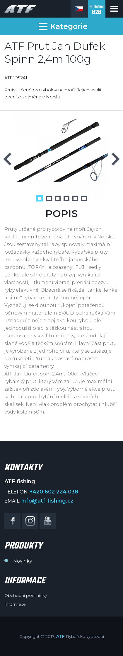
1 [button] (39, 198)
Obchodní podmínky (25, 595)
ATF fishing (20, 9)
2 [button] (49, 198)
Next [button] (116, 159)
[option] (61, 159)
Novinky (22, 561)
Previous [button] (7, 159)
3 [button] (58, 198)
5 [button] (75, 198)
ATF (60, 636)
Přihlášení (96, 10)
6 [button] (84, 198)
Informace (15, 604)
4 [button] (66, 198)
